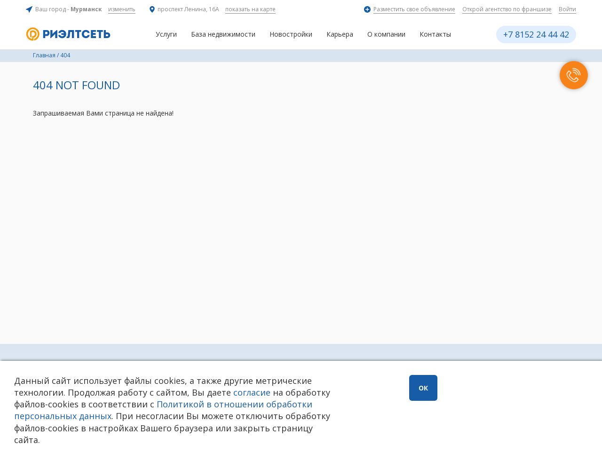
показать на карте (250, 9)
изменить (121, 9)
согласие (251, 392)
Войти (567, 9)
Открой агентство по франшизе (507, 9)
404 (65, 55)
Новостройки (290, 34)
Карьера (339, 34)
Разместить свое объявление (414, 9)
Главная (44, 55)
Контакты (435, 34)
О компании (386, 34)
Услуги (166, 34)
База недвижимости (223, 34)
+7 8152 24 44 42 (536, 34)
